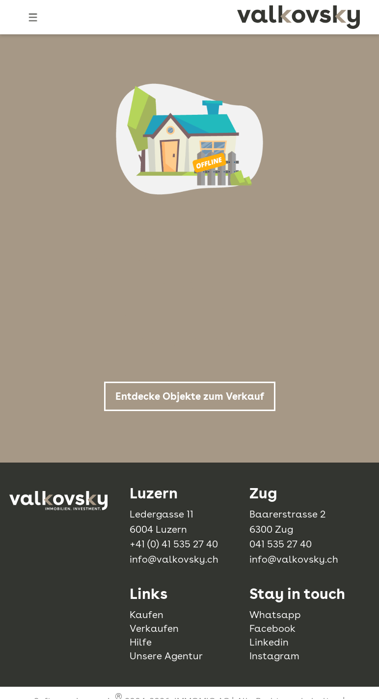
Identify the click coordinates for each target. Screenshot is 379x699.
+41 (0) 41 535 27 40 (174, 544)
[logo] (298, 17)
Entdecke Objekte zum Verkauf (189, 396)
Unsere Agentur (166, 656)
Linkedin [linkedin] (269, 642)
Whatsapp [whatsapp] (275, 615)
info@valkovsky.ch (174, 559)
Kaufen (146, 615)
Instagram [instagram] (274, 656)
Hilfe (141, 642)
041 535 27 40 (280, 544)
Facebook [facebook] (272, 628)
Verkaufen (154, 628)
